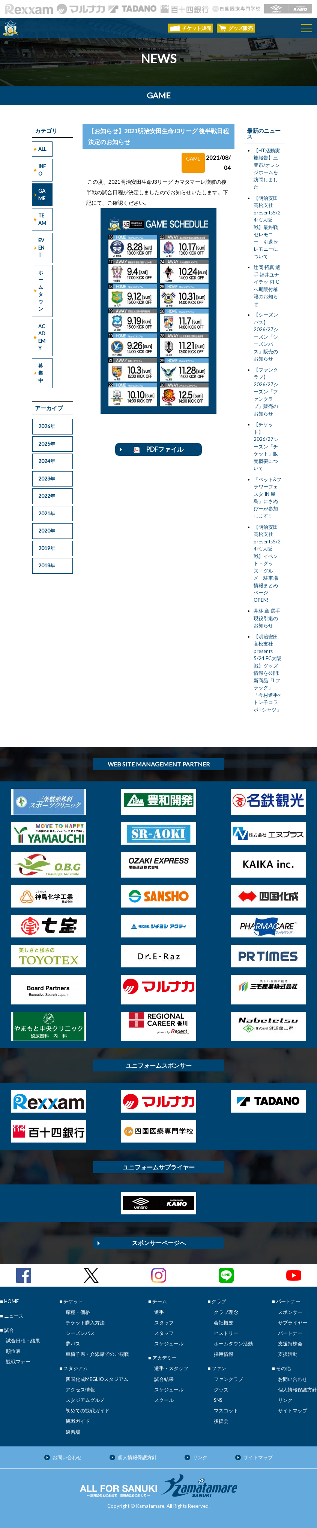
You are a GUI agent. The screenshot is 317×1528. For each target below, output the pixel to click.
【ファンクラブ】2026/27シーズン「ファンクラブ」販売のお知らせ (266, 392)
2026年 (46, 426)
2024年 (46, 461)
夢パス (73, 1343)
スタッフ (164, 1323)
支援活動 (287, 1354)
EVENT (41, 247)
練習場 (73, 1432)
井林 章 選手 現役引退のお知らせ (267, 618)
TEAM (42, 219)
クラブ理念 (226, 1312)
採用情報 (223, 1354)
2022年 (46, 496)
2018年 (46, 565)
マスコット (226, 1410)
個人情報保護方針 (297, 1390)
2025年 (46, 444)
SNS (218, 1400)
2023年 (46, 479)
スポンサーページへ (159, 1242)
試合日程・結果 (23, 1341)
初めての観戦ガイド (88, 1410)
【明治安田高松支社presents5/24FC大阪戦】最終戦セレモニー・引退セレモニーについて (267, 227)
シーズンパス (80, 1333)
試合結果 (164, 1379)
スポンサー (290, 1312)
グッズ (221, 1390)
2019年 (46, 548)
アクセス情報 (80, 1390)
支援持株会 (290, 1343)
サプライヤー (292, 1323)
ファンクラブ (228, 1379)
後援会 (221, 1421)
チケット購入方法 (85, 1323)
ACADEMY (41, 337)
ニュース (14, 1316)
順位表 (13, 1351)
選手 (159, 1312)
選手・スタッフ (171, 1368)
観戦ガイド (78, 1421)
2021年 (46, 513)
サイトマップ (292, 1410)
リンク (285, 1400)
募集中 (40, 373)
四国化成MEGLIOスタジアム (97, 1379)
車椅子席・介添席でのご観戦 (97, 1354)
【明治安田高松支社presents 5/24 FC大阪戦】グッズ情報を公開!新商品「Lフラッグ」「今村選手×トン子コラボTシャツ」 (267, 673)
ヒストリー (226, 1333)
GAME (41, 194)
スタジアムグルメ (85, 1400)
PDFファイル (158, 449)
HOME (11, 1301)
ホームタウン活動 (233, 1343)
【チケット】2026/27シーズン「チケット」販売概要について (266, 446)
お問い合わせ (292, 1379)
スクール (164, 1400)
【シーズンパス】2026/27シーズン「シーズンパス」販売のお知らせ (266, 337)
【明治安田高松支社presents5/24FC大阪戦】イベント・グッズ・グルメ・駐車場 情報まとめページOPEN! (267, 563)
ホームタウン (40, 290)
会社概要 (223, 1323)
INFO (42, 170)
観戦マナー (18, 1361)
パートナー (290, 1333)
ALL (42, 149)
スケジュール (168, 1343)
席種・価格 (78, 1312)
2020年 (46, 531)
